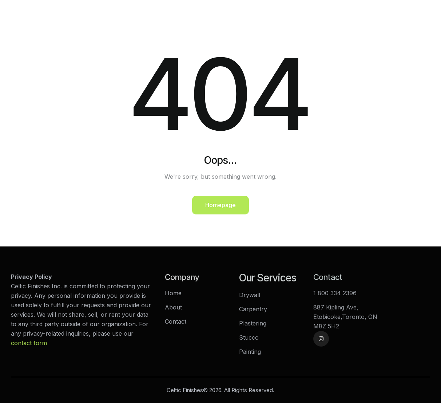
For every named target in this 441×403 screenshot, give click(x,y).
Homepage (220, 205)
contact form (29, 343)
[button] (429, 8)
